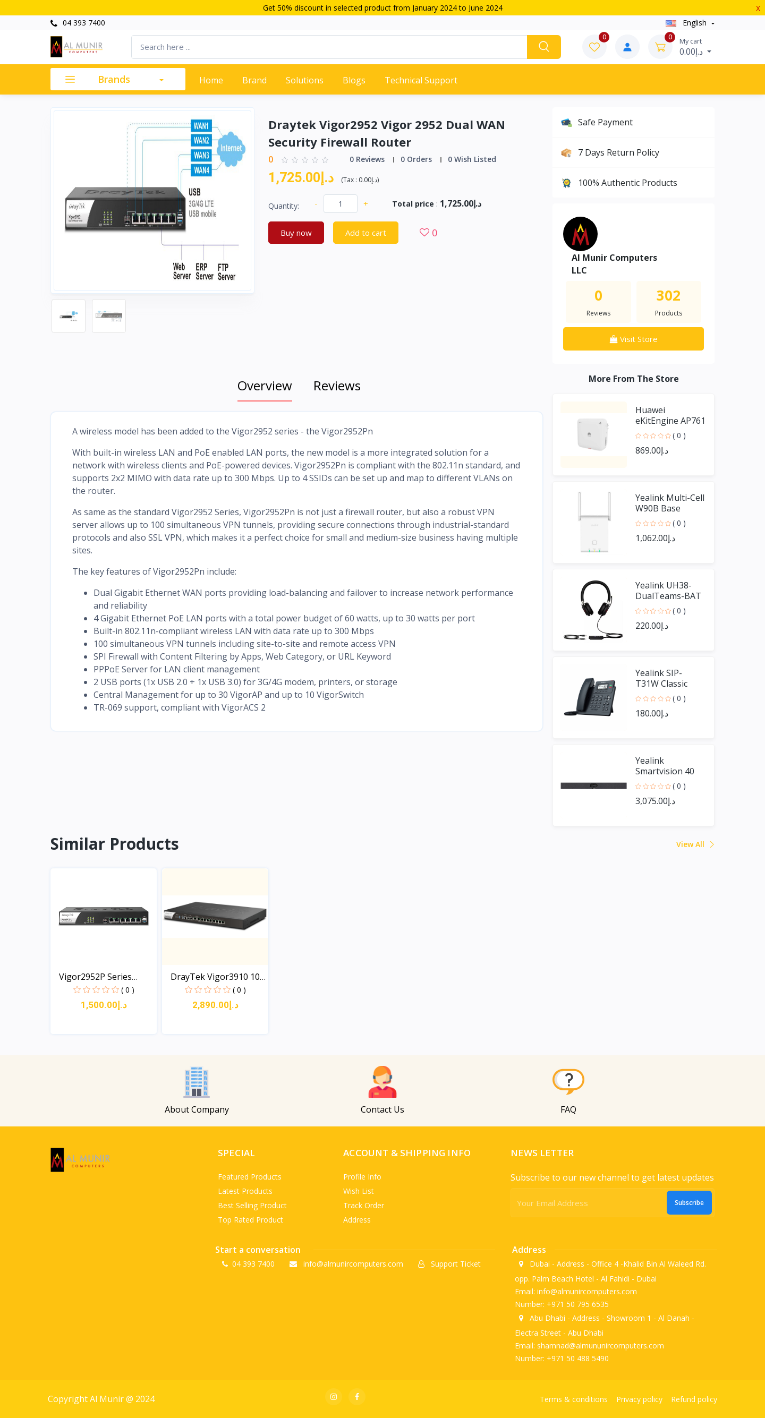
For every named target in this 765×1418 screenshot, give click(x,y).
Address (357, 1220)
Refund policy (694, 1399)
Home (211, 80)
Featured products (250, 1177)
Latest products (245, 1191)
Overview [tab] (264, 385)
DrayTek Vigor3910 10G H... (218, 977)
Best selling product (252, 1205)
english (687, 23)
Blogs (354, 80)
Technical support (421, 80)
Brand (254, 80)
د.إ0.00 (695, 46)
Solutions (305, 80)
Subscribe (689, 1202)
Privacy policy (639, 1399)
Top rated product (250, 1220)
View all (694, 844)
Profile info (362, 1177)
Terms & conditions (574, 1399)
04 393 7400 (77, 23)
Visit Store (634, 339)
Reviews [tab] (337, 385)
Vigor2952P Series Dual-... (95, 977)
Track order (363, 1205)
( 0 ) (679, 435)
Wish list (358, 1191)
